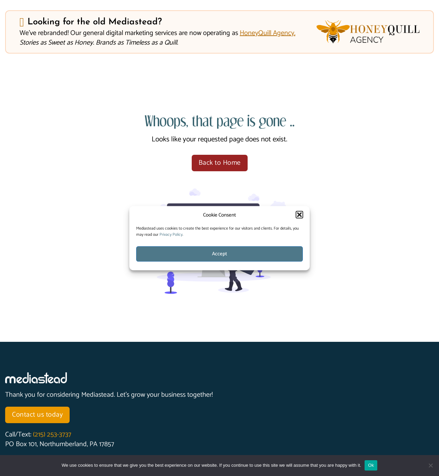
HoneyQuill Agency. (267, 33)
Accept (219, 253)
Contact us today (37, 414)
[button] (299, 214)
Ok (371, 465)
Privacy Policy (170, 234)
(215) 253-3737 (52, 434)
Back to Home (220, 163)
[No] (430, 465)
